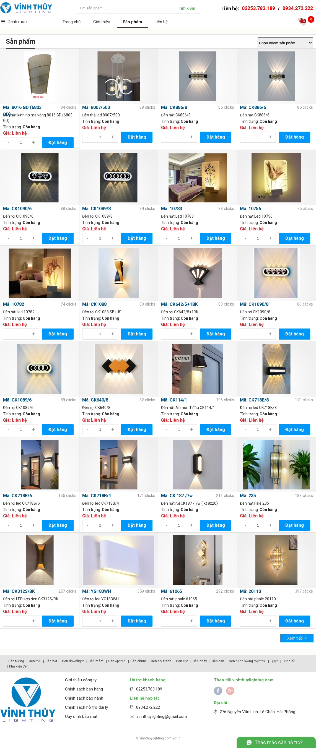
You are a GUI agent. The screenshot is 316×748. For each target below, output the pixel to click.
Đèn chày (200, 661)
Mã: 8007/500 (96, 107)
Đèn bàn (218, 661)
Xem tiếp (297, 637)
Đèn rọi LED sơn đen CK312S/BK (30, 599)
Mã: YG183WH (96, 591)
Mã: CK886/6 (253, 107)
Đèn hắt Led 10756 (256, 216)
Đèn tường (16, 661)
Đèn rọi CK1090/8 (255, 312)
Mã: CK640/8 (95, 400)
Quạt (274, 661)
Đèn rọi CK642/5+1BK (179, 312)
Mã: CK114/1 (174, 400)
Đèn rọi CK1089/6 (18, 407)
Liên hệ (161, 21)
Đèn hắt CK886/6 (255, 115)
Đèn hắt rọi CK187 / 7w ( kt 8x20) (189, 503)
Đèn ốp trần (117, 661)
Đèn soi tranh (161, 661)
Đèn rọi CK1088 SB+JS (101, 312)
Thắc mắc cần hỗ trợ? (279, 742)
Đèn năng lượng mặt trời (247, 661)
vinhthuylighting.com (155, 738)
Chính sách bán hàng (84, 689)
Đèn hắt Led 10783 (177, 216)
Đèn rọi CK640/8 (96, 407)
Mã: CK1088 (94, 304)
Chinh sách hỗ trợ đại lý (86, 707)
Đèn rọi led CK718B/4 (100, 503)
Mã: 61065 (171, 591)
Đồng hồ (289, 661)
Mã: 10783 (171, 208)
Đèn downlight (73, 661)
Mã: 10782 (13, 304)
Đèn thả (35, 661)
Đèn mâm (96, 661)
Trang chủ (72, 21)
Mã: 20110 (250, 591)
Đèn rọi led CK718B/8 (258, 407)
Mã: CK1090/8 (254, 304)
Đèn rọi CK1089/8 (97, 216)
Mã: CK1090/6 (17, 208)
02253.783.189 (258, 8)
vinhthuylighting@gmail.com (162, 716)
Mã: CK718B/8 (254, 400)
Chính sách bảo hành (84, 698)
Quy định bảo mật (81, 716)
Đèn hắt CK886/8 (176, 115)
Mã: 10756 (250, 208)
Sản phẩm (132, 21)
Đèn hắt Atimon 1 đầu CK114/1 (188, 407)
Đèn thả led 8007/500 (101, 115)
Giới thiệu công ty (81, 679)
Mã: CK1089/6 (17, 400)
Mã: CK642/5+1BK (179, 304)
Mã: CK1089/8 (96, 208)
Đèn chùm (138, 661)
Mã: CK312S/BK (19, 591)
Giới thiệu (101, 21)
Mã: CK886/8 (174, 107)
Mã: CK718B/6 (17, 495)
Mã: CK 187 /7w (177, 495)
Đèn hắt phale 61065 (179, 599)
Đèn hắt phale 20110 (258, 599)
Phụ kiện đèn (19, 666)
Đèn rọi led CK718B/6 (21, 503)
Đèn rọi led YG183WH (100, 599)
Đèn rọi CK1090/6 (18, 216)
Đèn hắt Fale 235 (254, 503)
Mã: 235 (248, 495)
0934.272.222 (298, 8)
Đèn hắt (51, 661)
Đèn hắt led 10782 (19, 312)
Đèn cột (182, 661)
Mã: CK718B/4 (96, 495)
